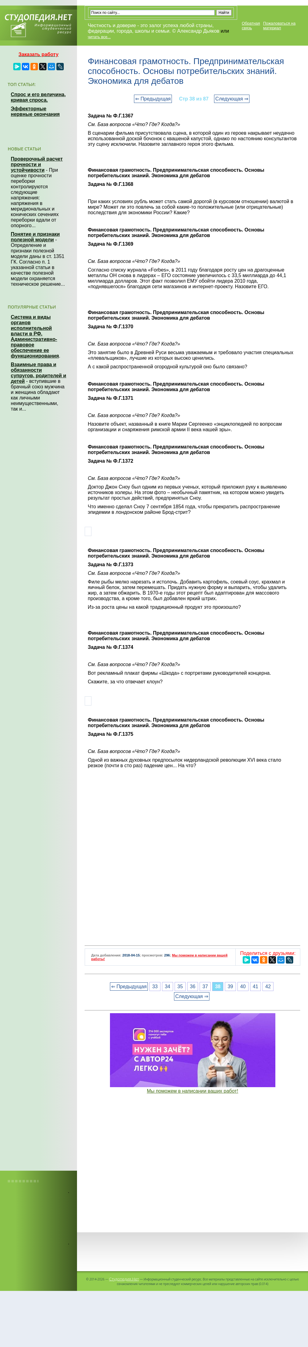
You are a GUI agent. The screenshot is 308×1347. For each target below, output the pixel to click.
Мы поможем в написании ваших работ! (192, 1091)
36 (193, 986)
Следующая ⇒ (231, 98)
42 (268, 986)
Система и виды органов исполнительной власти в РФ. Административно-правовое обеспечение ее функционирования (35, 336)
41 (255, 986)
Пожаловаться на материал (279, 25)
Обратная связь (251, 25)
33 (155, 986)
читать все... (99, 37)
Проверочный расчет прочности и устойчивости (37, 164)
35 (180, 986)
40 (243, 986)
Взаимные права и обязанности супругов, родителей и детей (38, 373)
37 (205, 986)
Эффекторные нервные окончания (35, 111)
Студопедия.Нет (124, 1279)
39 (230, 986)
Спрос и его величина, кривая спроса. (38, 97)
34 (167, 986)
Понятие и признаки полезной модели (35, 236)
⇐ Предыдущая (153, 98)
